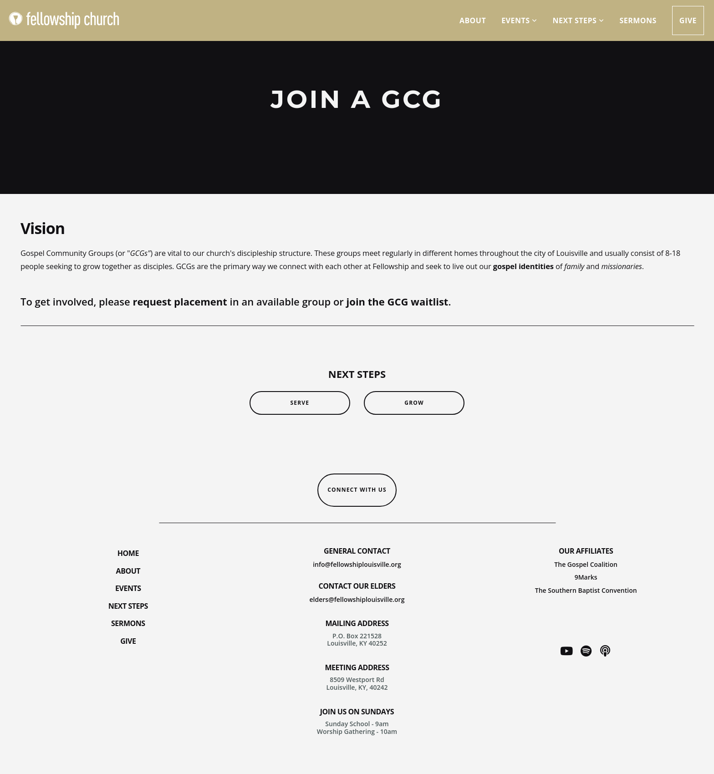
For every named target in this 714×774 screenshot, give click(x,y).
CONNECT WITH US (357, 490)
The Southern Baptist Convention (586, 590)
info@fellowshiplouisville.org (357, 564)
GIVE (128, 641)
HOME (128, 553)
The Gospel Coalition (585, 564)
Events (519, 20)
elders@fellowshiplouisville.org (357, 599)
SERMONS (128, 623)
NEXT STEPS (128, 606)
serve (299, 403)
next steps (578, 20)
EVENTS (128, 588)
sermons (637, 20)
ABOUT (128, 571)
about (472, 20)
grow (414, 403)
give (688, 20)
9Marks (586, 577)
